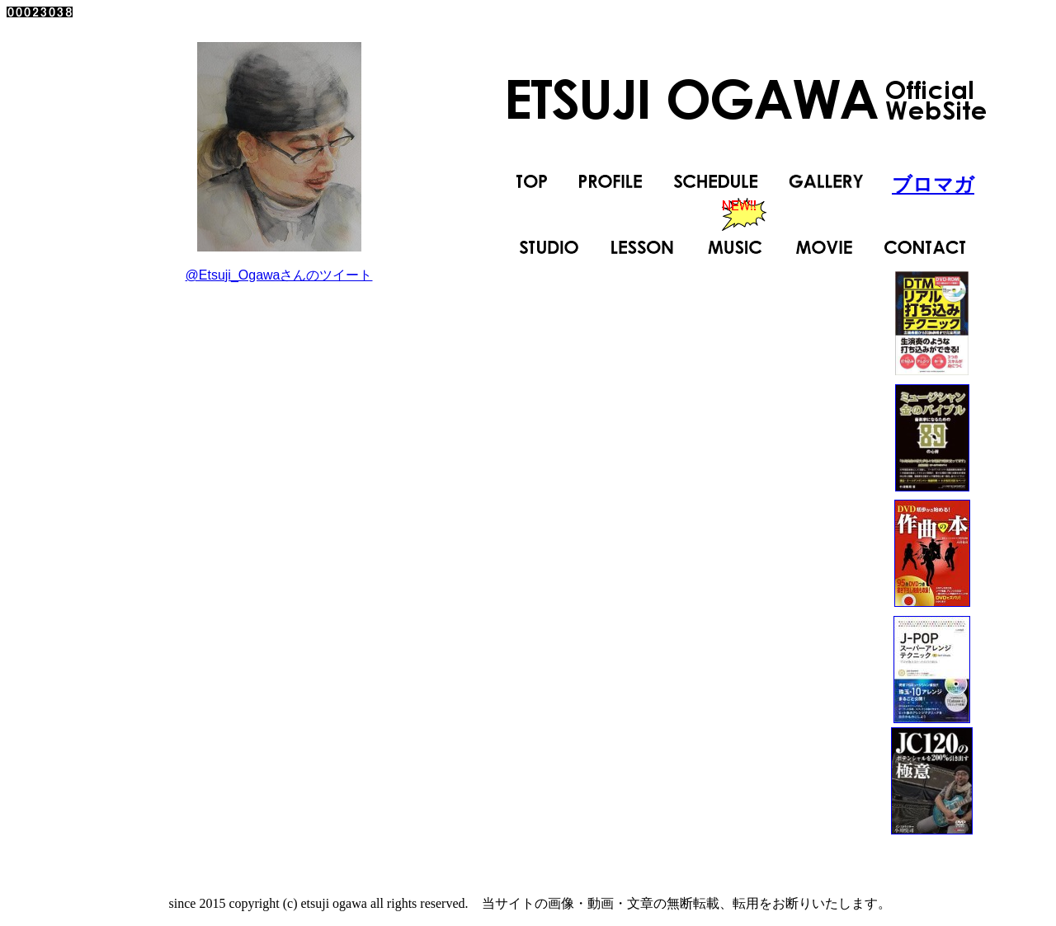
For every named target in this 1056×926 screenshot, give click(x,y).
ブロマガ (933, 184)
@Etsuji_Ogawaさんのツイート (279, 275)
